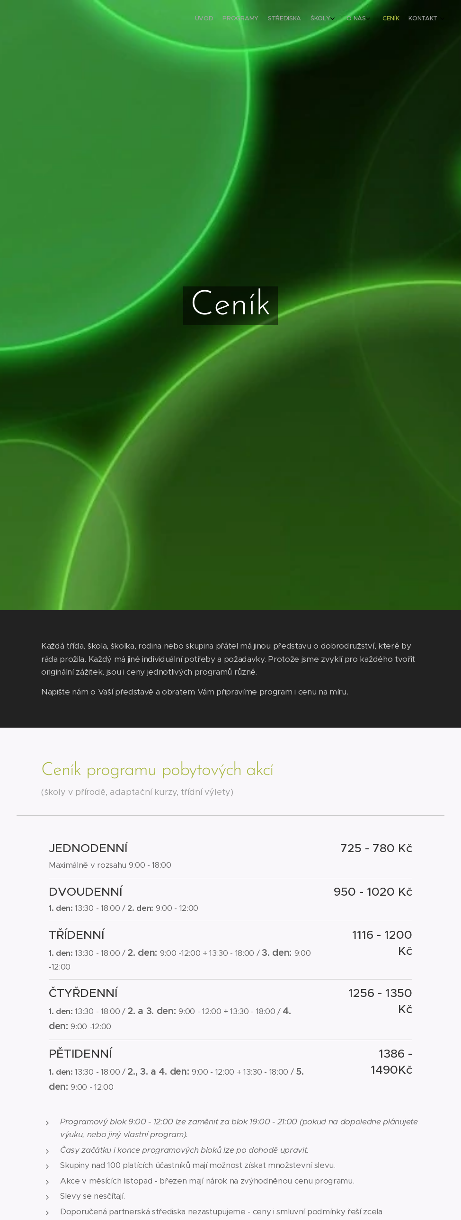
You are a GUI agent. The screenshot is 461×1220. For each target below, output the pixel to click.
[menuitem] (367, 19)
